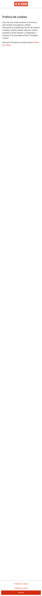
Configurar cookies (21, 588)
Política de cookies (21, 584)
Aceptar (21, 593)
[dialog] (21, 298)
